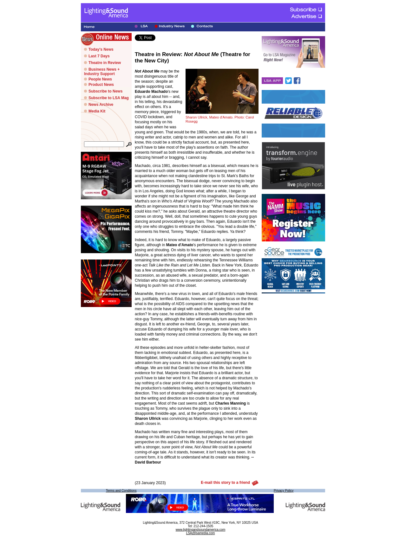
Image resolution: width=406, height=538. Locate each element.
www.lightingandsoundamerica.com (201, 529)
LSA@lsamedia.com (200, 533)
